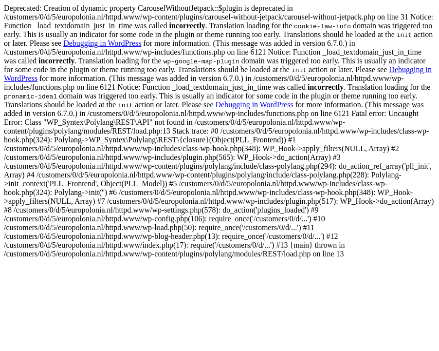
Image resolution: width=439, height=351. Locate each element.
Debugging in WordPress (102, 43)
